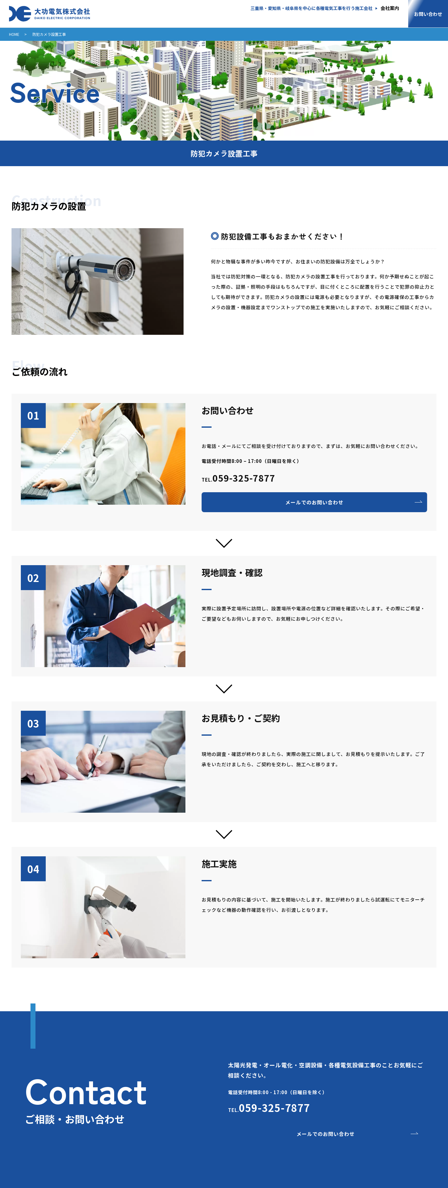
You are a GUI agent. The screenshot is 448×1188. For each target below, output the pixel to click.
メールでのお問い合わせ (314, 502)
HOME (149, 17)
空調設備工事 (287, 17)
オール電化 (242, 17)
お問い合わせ (428, 14)
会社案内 (389, 8)
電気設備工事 (334, 17)
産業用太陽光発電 (193, 17)
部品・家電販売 (382, 17)
